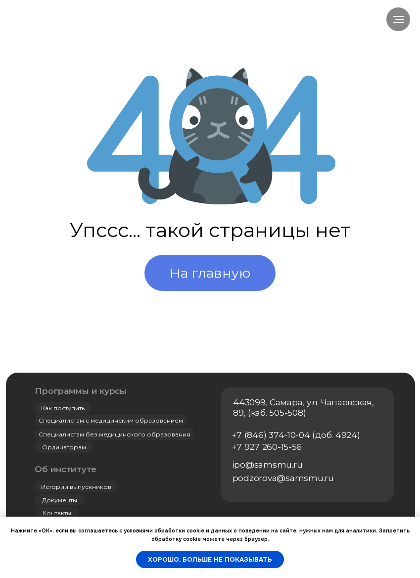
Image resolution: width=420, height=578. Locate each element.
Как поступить (63, 408)
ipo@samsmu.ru (268, 464)
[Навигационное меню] (398, 19)
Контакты (57, 513)
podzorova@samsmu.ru (283, 478)
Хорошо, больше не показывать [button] (210, 559)
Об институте (65, 469)
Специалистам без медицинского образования (114, 434)
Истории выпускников (76, 486)
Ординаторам (64, 447)
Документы (59, 500)
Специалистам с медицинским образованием (111, 420)
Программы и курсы (81, 390)
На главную (210, 273)
